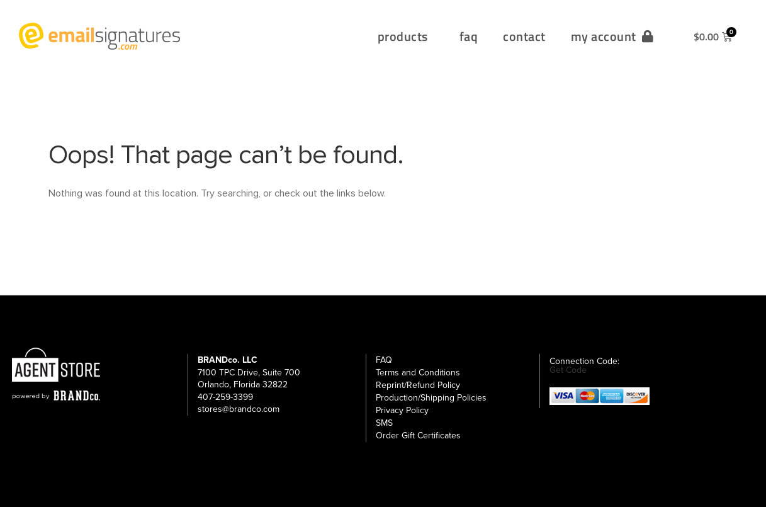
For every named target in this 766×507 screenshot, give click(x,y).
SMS (384, 423)
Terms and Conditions (418, 372)
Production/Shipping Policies (431, 397)
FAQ (384, 360)
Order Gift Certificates (418, 435)
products (406, 36)
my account (612, 36)
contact (524, 36)
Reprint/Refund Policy (418, 385)
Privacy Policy (402, 410)
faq (468, 36)
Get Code (568, 370)
